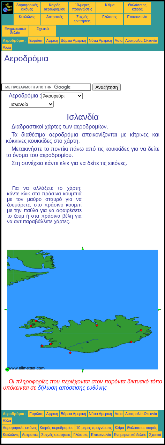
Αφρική (52, 40)
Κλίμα (109, 5)
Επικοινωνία (137, 17)
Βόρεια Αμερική (73, 40)
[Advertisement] (57, 75)
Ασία (118, 40)
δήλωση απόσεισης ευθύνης (72, 388)
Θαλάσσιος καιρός (137, 7)
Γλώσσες (109, 17)
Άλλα (7, 47)
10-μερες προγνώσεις (82, 7)
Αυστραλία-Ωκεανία (141, 40)
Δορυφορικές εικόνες (27, 7)
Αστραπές (54, 17)
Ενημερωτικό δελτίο (15, 30)
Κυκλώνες (27, 17)
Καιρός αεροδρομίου (54, 7)
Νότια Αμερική (100, 40)
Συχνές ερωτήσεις (82, 19)
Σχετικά (43, 28)
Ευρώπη (36, 40)
